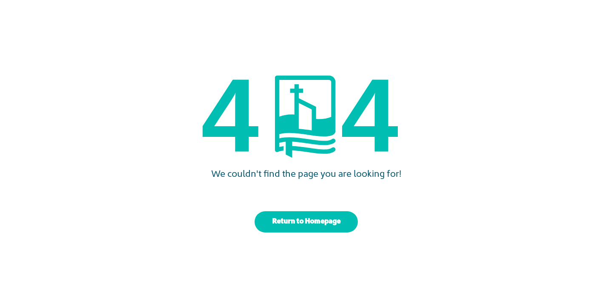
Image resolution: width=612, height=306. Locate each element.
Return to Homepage (306, 221)
